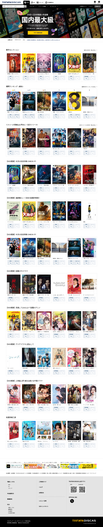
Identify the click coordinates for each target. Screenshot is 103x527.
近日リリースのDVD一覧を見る (87, 125)
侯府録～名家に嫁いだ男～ (13, 404)
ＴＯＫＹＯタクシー (42, 148)
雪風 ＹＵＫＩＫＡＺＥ (58, 112)
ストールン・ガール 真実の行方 (45, 221)
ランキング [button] (53, 6)
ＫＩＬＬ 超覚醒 (57, 73)
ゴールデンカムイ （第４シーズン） (91, 73)
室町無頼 (25, 148)
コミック (41, 2)
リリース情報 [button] (42, 6)
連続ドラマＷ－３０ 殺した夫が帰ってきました (48, 295)
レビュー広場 (42, 501)
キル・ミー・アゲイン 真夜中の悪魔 (61, 221)
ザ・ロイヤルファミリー (88, 295)
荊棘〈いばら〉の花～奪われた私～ (30, 404)
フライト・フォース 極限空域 (60, 185)
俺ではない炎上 (56, 148)
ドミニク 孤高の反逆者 (28, 185)
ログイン (99, 3)
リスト (95, 3)
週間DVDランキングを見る (89, 86)
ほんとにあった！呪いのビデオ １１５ (46, 73)
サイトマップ (93, 473)
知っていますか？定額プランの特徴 (49, 462)
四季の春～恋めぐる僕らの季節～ (45, 368)
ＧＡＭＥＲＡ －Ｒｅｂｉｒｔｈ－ (76, 331)
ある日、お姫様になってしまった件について (63, 331)
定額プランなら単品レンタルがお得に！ (68, 462)
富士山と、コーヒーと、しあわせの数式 (46, 441)
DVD (28, 2)
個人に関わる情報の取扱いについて (54, 473)
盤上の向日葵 (41, 112)
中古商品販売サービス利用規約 (39, 473)
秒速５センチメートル (27, 112)
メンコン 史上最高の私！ (74, 368)
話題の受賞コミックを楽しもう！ (85, 462)
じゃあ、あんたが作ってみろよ (60, 295)
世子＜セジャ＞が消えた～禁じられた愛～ (92, 368)
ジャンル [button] (31, 6)
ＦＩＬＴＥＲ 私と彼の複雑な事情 (91, 404)
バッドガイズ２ (26, 73)
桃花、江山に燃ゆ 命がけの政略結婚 (46, 404)
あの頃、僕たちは (57, 404)
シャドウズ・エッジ (72, 148)
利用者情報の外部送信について (82, 473)
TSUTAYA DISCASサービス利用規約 (23, 473)
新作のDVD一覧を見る (90, 50)
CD (34, 2)
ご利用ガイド (83, 6)
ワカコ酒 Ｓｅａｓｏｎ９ (74, 295)
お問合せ (41, 493)
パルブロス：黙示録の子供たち (90, 185)
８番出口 (70, 112)
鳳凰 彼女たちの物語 (73, 404)
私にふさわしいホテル (12, 441)
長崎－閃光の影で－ (87, 441)
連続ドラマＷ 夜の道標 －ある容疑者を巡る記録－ (34, 295)
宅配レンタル (11, 507)
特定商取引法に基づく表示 (69, 473)
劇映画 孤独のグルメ (88, 112)
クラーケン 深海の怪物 (43, 185)
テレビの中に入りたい (73, 221)
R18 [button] (97, 6)
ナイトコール (10, 221)
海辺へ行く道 (26, 441)
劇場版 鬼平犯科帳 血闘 (74, 441)
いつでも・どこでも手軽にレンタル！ (13, 462)
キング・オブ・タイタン (73, 185)
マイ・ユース (10, 368)
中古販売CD (51, 2)
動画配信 (9, 499)
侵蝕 (84, 221)
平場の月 (85, 148)
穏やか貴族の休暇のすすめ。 (89, 331)
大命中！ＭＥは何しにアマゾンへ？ (76, 73)
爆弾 (8, 148)
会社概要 (8, 473)
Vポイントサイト (43, 506)
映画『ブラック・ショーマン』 (14, 112)
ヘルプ (90, 6)
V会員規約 (13, 473)
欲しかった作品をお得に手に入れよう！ (32, 462)
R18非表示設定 (11, 513)
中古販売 (10, 511)
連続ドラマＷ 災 (11, 295)
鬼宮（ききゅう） (57, 368)
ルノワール (55, 441)
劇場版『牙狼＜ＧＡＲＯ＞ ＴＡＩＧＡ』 (16, 73)
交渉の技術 (25, 368)
